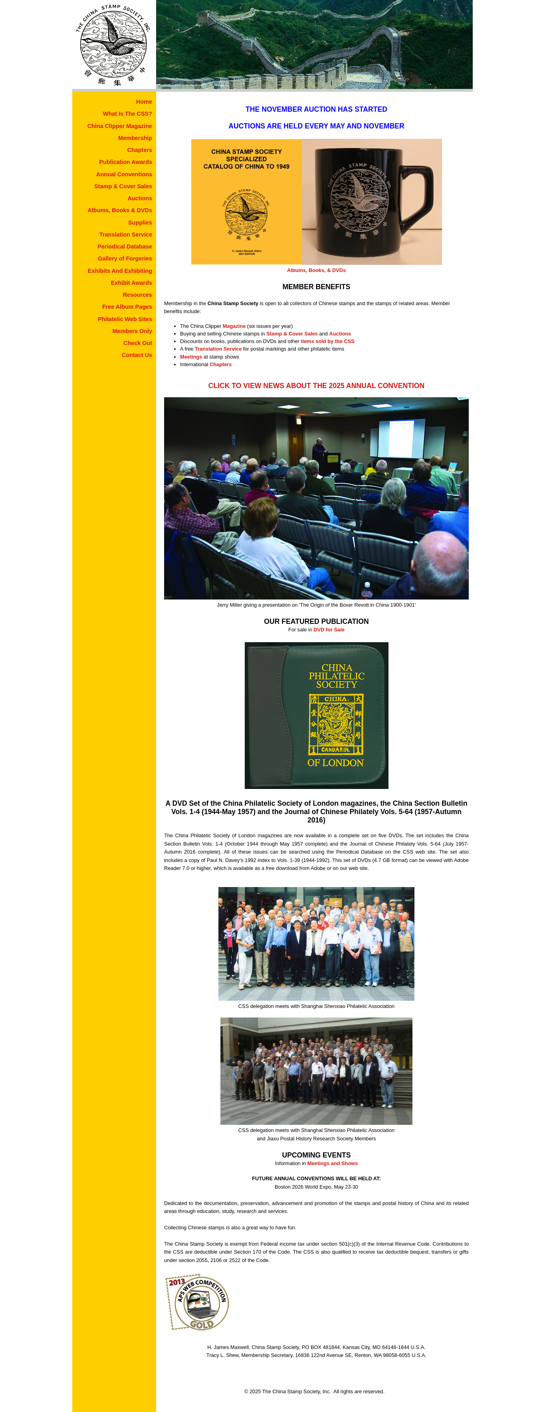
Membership (135, 138)
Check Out (137, 343)
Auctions (139, 198)
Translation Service (125, 234)
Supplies (140, 222)
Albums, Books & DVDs (119, 210)
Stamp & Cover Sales (123, 186)
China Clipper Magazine (119, 126)
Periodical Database (124, 246)
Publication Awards (125, 162)
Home (144, 102)
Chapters (139, 150)
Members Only (132, 331)
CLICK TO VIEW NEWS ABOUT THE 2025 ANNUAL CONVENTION (316, 386)
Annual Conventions (124, 174)
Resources (137, 295)
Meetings (191, 357)
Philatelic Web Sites (125, 319)
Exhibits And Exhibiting (120, 271)
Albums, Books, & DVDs (316, 270)
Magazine (234, 326)
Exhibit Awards (131, 283)
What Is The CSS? (127, 113)
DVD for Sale (329, 630)
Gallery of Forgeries (125, 258)
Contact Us (137, 355)
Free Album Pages (127, 307)
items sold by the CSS (327, 341)
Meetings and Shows (332, 1163)
